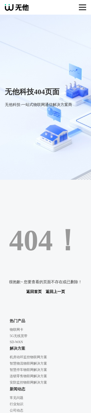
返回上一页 (55, 292)
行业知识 (16, 404)
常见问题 (16, 398)
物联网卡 (16, 329)
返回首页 (34, 292)
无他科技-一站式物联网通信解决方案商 (27, 7)
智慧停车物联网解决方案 (28, 370)
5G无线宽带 (18, 336)
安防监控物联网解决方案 (28, 382)
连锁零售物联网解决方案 (28, 376)
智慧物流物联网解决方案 (28, 363)
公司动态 (16, 410)
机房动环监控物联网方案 (28, 357)
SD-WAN (16, 342)
